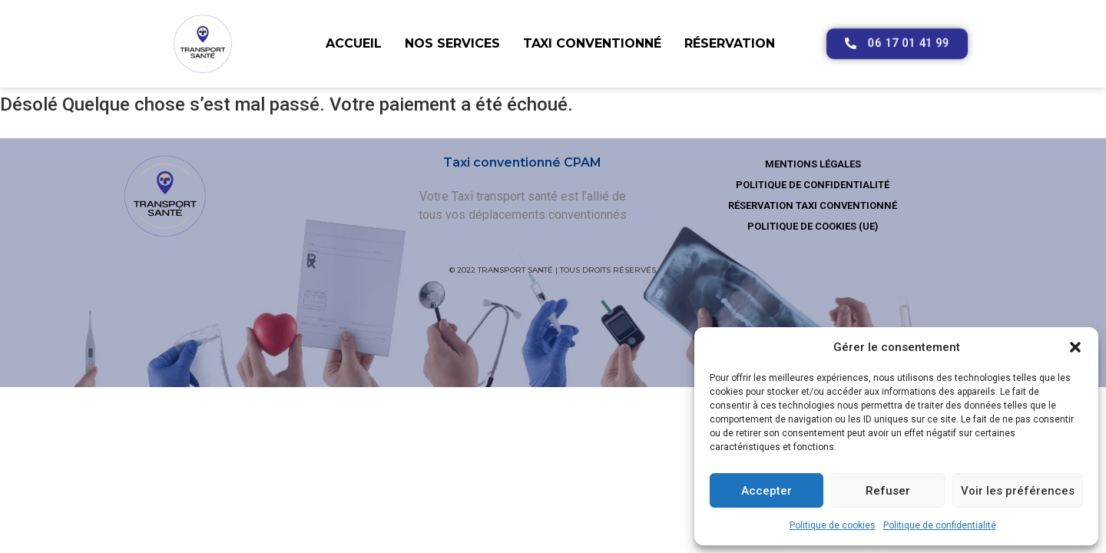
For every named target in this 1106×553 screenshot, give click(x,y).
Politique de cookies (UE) (812, 226)
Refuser (888, 491)
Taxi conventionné (592, 43)
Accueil (354, 43)
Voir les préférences (1018, 491)
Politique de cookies (833, 525)
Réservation (729, 43)
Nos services (452, 43)
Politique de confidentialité (939, 525)
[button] (1075, 347)
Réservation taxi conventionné (812, 205)
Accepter (766, 491)
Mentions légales (813, 164)
